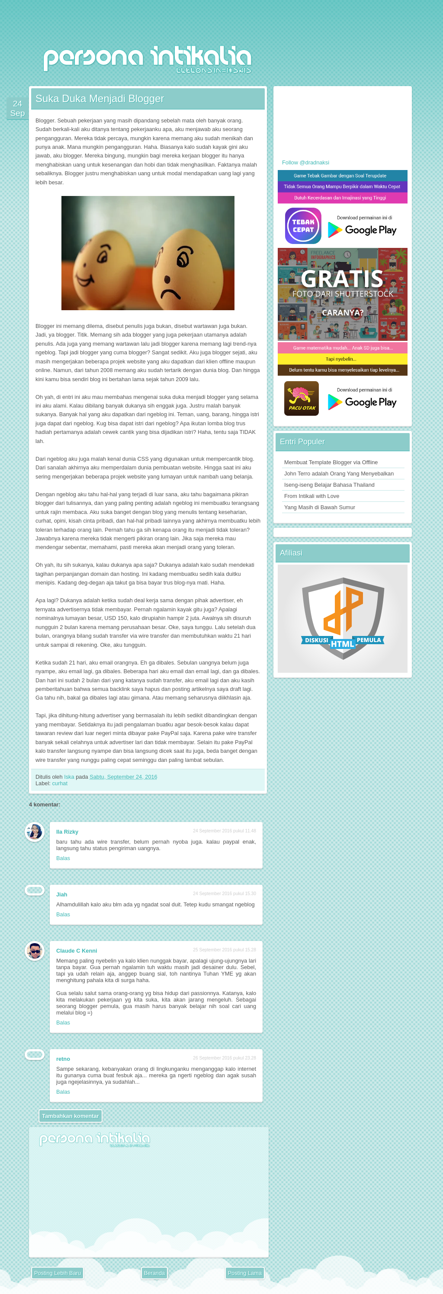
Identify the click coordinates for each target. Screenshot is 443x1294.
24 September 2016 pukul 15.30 (224, 893)
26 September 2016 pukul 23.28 (224, 1058)
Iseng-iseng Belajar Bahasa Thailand (329, 485)
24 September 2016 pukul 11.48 (224, 830)
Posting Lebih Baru (57, 1273)
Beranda (154, 1273)
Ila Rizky (67, 831)
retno (63, 1059)
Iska (70, 777)
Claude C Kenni (76, 950)
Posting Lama (245, 1273)
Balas (63, 858)
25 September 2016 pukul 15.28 (224, 949)
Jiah (61, 894)
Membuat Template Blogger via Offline (331, 462)
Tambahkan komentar (70, 1116)
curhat (59, 783)
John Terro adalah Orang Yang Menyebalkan (339, 473)
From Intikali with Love (311, 496)
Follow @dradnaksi (305, 162)
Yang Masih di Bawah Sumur (319, 507)
